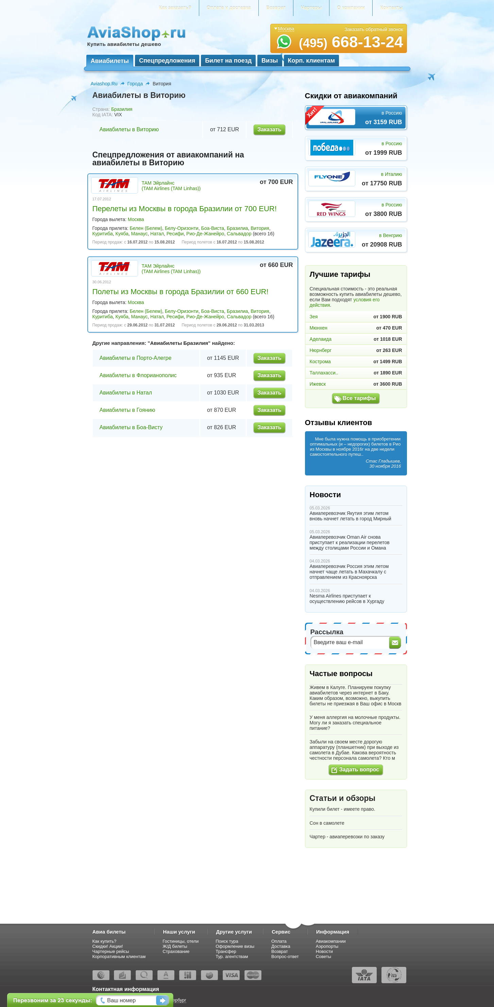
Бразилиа (237, 228)
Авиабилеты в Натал (126, 393)
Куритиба (102, 233)
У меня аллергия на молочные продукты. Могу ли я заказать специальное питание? (355, 723)
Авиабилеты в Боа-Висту (131, 427)
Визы (269, 60)
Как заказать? (175, 8)
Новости (325, 494)
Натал (157, 233)
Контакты (391, 8)
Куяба (122, 233)
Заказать (269, 129)
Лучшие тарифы (340, 274)
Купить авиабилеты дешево (124, 44)
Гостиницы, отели (181, 941)
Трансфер (226, 951)
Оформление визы (235, 946)
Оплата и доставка (229, 8)
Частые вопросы (341, 673)
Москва (136, 219)
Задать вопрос (359, 769)
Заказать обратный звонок (374, 29)
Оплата (279, 941)
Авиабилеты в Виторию (129, 129)
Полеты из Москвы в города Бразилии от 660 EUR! (180, 291)
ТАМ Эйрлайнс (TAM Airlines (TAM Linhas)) (171, 185)
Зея (314, 316)
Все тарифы (359, 398)
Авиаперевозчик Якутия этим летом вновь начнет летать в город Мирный (350, 515)
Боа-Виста (212, 228)
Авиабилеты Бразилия (179, 343)
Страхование (176, 951)
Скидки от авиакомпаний (351, 95)
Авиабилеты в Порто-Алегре (136, 358)
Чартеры (311, 8)
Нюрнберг (321, 350)
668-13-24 (351, 42)
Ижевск (318, 384)
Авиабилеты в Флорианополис (138, 375)
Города (135, 83)
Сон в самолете (327, 823)
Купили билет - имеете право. (342, 809)
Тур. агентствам (232, 956)
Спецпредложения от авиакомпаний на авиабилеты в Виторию (168, 158)
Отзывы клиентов (338, 422)
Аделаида (321, 339)
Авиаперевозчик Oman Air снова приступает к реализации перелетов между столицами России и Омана (350, 542)
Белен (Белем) (146, 228)
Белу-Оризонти (182, 228)
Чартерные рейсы (110, 951)
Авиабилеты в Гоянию (127, 410)
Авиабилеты (110, 60)
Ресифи (175, 233)
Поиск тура (227, 941)
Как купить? (104, 941)
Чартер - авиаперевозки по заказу (347, 836)
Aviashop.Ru (104, 83)
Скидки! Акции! (107, 946)
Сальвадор (239, 233)
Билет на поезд (228, 60)
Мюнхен (318, 328)
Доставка (280, 946)
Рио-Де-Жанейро (205, 233)
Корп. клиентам (311, 60)
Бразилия (121, 109)
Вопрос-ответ (285, 956)
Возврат (276, 8)
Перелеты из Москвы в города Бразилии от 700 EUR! (184, 208)
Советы (323, 956)
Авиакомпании (331, 941)
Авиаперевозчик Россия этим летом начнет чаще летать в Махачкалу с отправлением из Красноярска (349, 572)
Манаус (139, 233)
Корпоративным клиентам (119, 956)
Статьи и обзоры (343, 798)
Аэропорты (327, 946)
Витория (260, 228)
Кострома (320, 361)
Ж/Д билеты (175, 946)
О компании (351, 8)
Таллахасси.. (324, 372)
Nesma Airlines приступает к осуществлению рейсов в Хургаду (347, 598)
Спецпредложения (167, 60)
